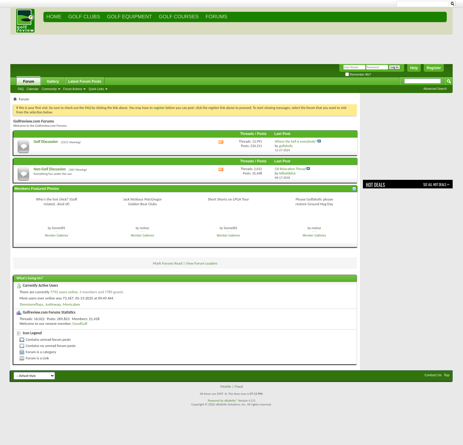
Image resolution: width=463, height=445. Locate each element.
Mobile (225, 386)
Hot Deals (375, 184)
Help (414, 68)
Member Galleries (56, 235)
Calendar (33, 89)
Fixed (239, 386)
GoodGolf (79, 323)
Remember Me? (358, 74)
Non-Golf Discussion (50, 169)
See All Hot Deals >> (436, 184)
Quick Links (96, 89)
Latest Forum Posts (84, 81)
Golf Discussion (46, 141)
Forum (28, 81)
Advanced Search (435, 88)
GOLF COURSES (179, 16)
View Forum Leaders (201, 263)
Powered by (216, 400)
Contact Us (433, 375)
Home (53, 16)
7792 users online (64, 292)
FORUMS (216, 16)
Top (446, 375)
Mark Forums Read (167, 263)
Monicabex (71, 304)
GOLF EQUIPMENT (129, 16)
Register (434, 68)
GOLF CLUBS (84, 16)
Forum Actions (72, 89)
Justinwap (53, 304)
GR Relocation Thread (290, 169)
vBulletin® (230, 400)
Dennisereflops (31, 304)
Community (49, 89)
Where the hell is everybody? (296, 141)
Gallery (53, 81)
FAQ (21, 89)
